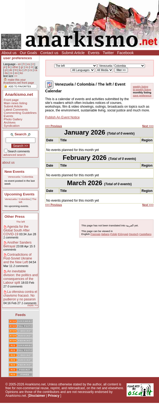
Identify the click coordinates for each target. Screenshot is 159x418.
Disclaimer (37, 396)
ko (21, 73)
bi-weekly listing (142, 89)
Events (94, 53)
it (33, 64)
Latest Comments (16, 109)
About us (9, 53)
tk (9, 67)
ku (20, 70)
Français (95, 234)
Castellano (145, 234)
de (10, 70)
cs (30, 70)
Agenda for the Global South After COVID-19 (17, 230)
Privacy (53, 396)
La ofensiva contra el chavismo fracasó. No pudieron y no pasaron (20, 295)
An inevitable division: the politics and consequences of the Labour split (21, 276)
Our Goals (28, 53)
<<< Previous (53, 126)
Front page (11, 99)
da (6, 73)
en (19, 64)
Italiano (105, 234)
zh (25, 70)
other (15, 67)
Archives (10, 122)
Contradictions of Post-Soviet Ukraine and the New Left (18, 258)
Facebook (125, 53)
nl (32, 67)
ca (35, 70)
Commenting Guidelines (20, 112)
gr (22, 67)
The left (20, 221)
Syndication (12, 125)
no (26, 67)
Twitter (108, 53)
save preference (142, 95)
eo (16, 73)
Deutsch (133, 234)
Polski (113, 234)
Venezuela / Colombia (20, 176)
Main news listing (15, 103)
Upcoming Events (20, 194)
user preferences (17, 58)
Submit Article (73, 53)
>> (15, 76)
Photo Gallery (13, 119)
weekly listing (140, 86)
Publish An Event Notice (62, 117)
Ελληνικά (123, 234)
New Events (15, 172)
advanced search (15, 154)
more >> (32, 305)
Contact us (49, 53)
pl (6, 70)
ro (11, 73)
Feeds (20, 315)
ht (15, 70)
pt (4, 67)
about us (8, 162)
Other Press (15, 217)
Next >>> (148, 126)
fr (24, 64)
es (28, 64)
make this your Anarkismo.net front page (18, 81)
